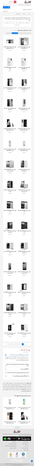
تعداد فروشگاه (9, 33)
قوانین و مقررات (26, 450)
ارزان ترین (24, 33)
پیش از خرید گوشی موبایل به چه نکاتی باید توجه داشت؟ (17, 372)
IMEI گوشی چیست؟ (17, 369)
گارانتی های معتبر (13, 444)
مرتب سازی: (29, 33)
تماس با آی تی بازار (26, 444)
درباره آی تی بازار (26, 441)
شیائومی (20, 22)
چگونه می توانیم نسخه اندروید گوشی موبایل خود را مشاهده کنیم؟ (17, 365)
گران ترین (20, 33)
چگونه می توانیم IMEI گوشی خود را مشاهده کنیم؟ (17, 355)
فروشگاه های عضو (27, 9)
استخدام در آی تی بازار (25, 448)
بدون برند (7, 22)
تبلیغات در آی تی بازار (13, 448)
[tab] (22, 396)
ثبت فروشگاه (14, 441)
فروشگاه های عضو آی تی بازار (11, 446)
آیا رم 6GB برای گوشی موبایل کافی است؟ (17, 376)
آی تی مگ (27, 446)
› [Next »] (7, 344)
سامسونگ (27, 22)
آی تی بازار (29, 13)
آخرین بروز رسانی (14, 33)
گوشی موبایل (24, 13)
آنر (13, 22)
